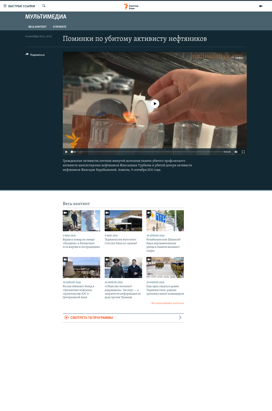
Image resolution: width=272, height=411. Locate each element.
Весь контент (37, 27)
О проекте (59, 27)
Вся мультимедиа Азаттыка (167, 303)
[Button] (35, 55)
